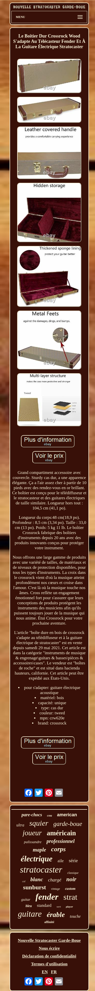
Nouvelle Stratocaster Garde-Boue (49, 940)
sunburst (34, 887)
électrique (37, 858)
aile (61, 860)
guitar (26, 899)
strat (70, 896)
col (23, 881)
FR (54, 971)
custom (70, 889)
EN (45, 971)
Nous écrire (49, 948)
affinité (49, 922)
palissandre (32, 842)
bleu (29, 906)
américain (61, 833)
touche (75, 916)
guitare (30, 913)
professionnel (60, 841)
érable (56, 914)
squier (38, 823)
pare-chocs (31, 814)
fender (46, 896)
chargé (54, 879)
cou (49, 815)
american (67, 814)
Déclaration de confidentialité (49, 956)
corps (58, 849)
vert (59, 906)
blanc (36, 879)
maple (39, 850)
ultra (20, 825)
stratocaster (41, 870)
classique (73, 873)
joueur (32, 833)
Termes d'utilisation (49, 964)
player (69, 906)
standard (44, 905)
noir (71, 879)
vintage (55, 889)
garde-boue (67, 823)
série (73, 860)
